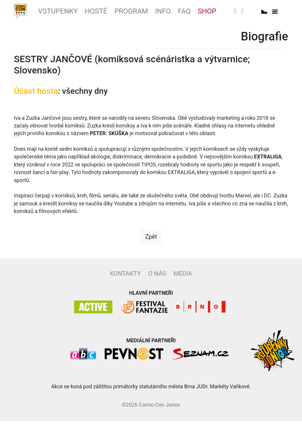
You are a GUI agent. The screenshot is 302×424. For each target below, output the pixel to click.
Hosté (105, 12)
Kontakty (125, 276)
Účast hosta (36, 94)
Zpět (151, 239)
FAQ (203, 12)
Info (179, 12)
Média (182, 276)
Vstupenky (63, 12)
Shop (227, 12)
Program (144, 12)
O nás (157, 276)
